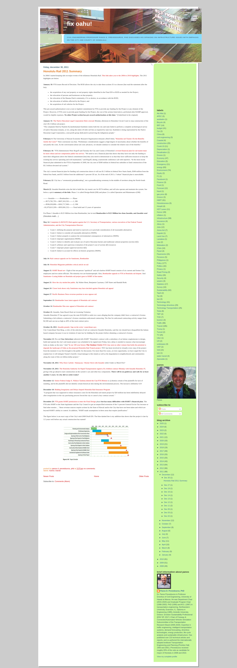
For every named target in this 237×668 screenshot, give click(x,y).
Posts (162, 409)
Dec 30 (167, 478)
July (164, 534)
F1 (158, 176)
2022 (162, 434)
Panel (159, 251)
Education (161, 161)
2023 (162, 430)
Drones (160, 155)
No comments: (90, 469)
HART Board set (58, 270)
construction (162, 143)
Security (160, 278)
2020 (162, 441)
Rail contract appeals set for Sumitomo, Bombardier (69, 258)
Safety (159, 275)
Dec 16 (167, 492)
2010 (162, 559)
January (165, 555)
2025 (162, 423)
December (166, 475)
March (164, 548)
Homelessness (163, 203)
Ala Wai (160, 113)
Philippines (161, 260)
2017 (162, 451)
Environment (162, 170)
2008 (162, 566)
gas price (160, 194)
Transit (57, 471)
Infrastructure (162, 218)
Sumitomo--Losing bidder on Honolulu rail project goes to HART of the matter (72, 276)
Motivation (161, 245)
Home (96, 476)
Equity (159, 173)
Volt (158, 350)
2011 (162, 472)
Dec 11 (167, 506)
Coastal (160, 140)
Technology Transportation (167, 308)
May (164, 541)
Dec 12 (167, 502)
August (165, 531)
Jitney (159, 224)
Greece (160, 197)
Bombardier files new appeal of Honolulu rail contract (73, 306)
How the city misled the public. (64, 282)
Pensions (160, 257)
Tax (158, 296)
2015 (162, 458)
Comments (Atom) (62, 481)
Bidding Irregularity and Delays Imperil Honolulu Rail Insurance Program (82, 390)
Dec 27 (167, 485)
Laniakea (160, 239)
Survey (160, 287)
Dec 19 (167, 488)
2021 (162, 437)
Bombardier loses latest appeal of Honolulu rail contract (76, 300)
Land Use (161, 236)
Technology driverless (166, 305)
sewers (160, 281)
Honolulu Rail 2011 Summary (62, 71)
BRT (159, 125)
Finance (160, 182)
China (159, 134)
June (164, 538)
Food (159, 185)
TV (158, 335)
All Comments (165, 414)
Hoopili (160, 206)
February (166, 551)
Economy (161, 158)
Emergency (161, 164)
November (166, 520)
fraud (159, 191)
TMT (159, 314)
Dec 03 (167, 512)
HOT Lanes (161, 209)
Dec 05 (167, 509)
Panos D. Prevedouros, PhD (172, 591)
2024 (162, 427)
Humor (52, 471)
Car (158, 131)
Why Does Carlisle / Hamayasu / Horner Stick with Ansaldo (82, 363)
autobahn (161, 119)
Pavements (161, 254)
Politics (160, 266)
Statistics (160, 284)
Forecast (160, 188)
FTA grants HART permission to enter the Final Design (75, 401)
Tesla (159, 311)
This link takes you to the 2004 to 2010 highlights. (120, 75)
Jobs (159, 227)
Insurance (161, 221)
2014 (162, 461)
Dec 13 (167, 499)
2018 (162, 447)
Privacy (160, 269)
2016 (162, 454)
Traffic (159, 323)
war (158, 353)
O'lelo (159, 248)
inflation (160, 215)
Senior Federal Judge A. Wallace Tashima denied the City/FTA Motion (81, 381)
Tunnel (160, 332)
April (164, 544)
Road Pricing (162, 272)
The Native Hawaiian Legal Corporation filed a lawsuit (73, 121)
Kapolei (160, 233)
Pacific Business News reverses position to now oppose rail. (74, 294)
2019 (162, 444)
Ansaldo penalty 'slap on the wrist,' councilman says (77, 327)
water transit (162, 356)
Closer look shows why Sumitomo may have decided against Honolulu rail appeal (82, 288)
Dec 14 (167, 495)
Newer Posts (48, 476)
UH (158, 341)
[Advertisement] (178, 85)
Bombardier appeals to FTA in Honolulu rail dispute (122, 273)
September (166, 527)
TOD (159, 317)
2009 (162, 563)
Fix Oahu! (79, 23)
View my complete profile (167, 657)
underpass (161, 344)
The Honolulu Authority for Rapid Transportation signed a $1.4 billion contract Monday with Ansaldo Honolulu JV (102, 369)
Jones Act (161, 230)
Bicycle (160, 122)
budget (160, 128)
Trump (159, 329)
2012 (162, 468)
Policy (159, 263)
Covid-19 (160, 146)
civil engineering (163, 137)
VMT (159, 347)
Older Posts (144, 476)
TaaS (159, 293)
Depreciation (162, 149)
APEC (159, 116)
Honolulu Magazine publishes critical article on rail (69, 264)
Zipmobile (161, 359)
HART (159, 200)
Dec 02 (167, 516)
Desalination (162, 152)
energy (160, 167)
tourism (160, 320)
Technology (161, 302)
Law (158, 242)
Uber (159, 338)
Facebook (161, 179)
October (165, 524)
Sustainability (162, 290)
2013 (162, 465)
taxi (158, 299)
